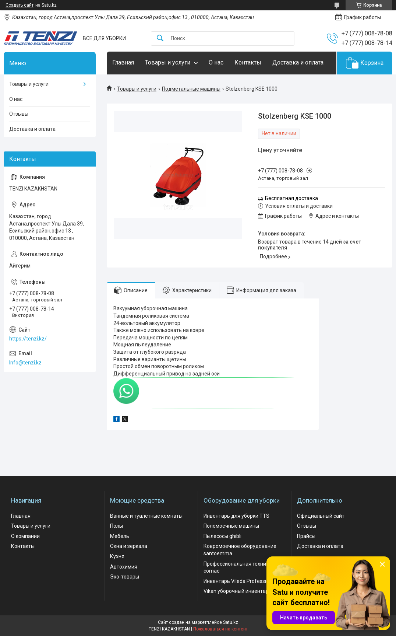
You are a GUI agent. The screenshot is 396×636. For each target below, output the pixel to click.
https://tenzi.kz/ (28, 339)
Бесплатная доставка (291, 198)
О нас (216, 62)
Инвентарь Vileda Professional (240, 581)
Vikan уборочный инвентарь (238, 591)
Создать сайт (19, 5)
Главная (123, 62)
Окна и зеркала (128, 546)
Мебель (119, 536)
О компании (25, 536)
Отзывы (18, 114)
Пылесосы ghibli (222, 536)
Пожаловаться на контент (220, 629)
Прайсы (306, 536)
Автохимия (123, 567)
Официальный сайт (320, 516)
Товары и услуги (167, 62)
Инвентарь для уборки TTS (236, 516)
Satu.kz (230, 622)
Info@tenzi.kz (25, 363)
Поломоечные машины (231, 526)
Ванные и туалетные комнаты (146, 516)
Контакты (247, 62)
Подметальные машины (191, 89)
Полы (116, 526)
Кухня (117, 556)
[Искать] (160, 38)
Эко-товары (124, 577)
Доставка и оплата (297, 62)
